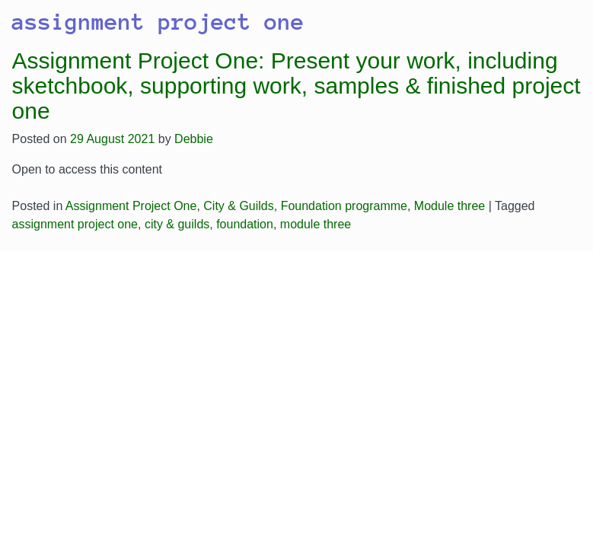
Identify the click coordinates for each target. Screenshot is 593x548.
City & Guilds (238, 205)
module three (315, 224)
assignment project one (75, 224)
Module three (449, 205)
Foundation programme (344, 205)
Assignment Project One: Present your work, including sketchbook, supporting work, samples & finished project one (296, 85)
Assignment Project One (131, 205)
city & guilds (177, 224)
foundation (244, 224)
